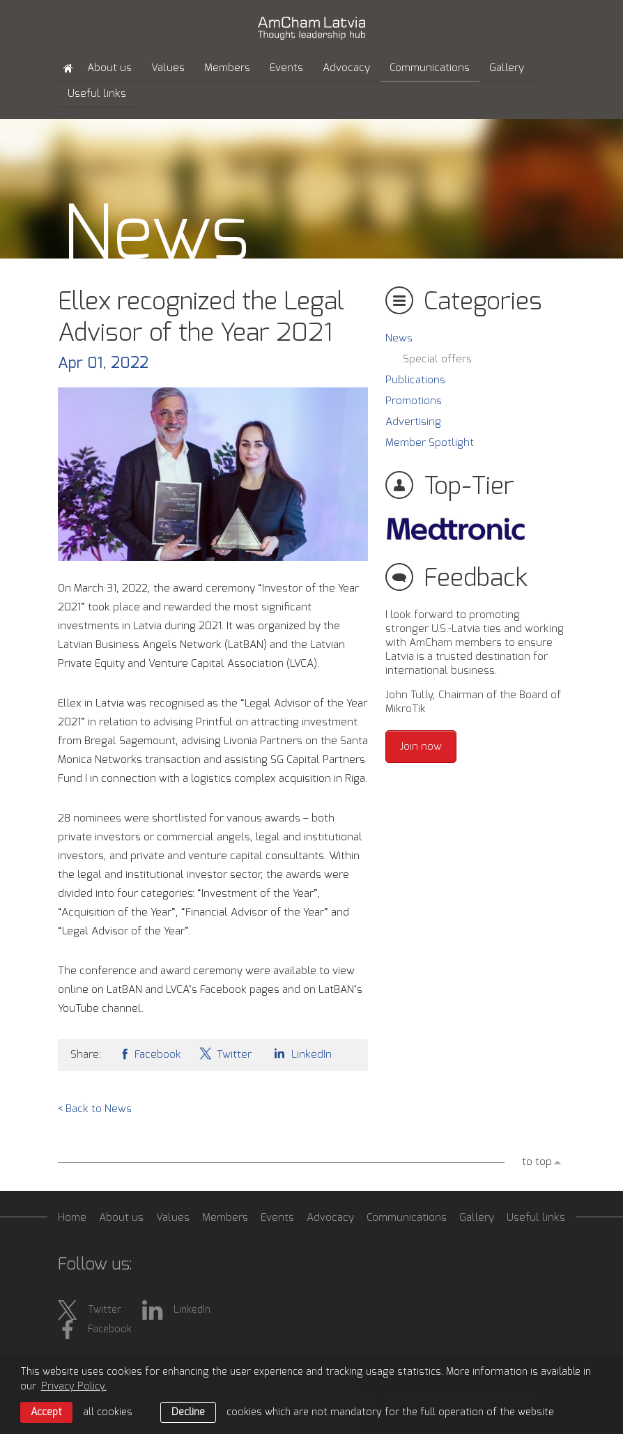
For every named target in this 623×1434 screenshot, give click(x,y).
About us (109, 68)
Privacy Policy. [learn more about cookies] (74, 1386)
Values (168, 68)
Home (72, 1217)
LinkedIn (300, 1053)
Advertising (413, 422)
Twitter (225, 1053)
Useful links (97, 93)
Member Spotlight (429, 443)
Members (227, 68)
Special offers (437, 359)
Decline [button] (188, 1412)
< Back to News (95, 1109)
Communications (430, 68)
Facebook (149, 1053)
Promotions (413, 401)
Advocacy (346, 68)
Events (286, 68)
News (399, 338)
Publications (415, 380)
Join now (421, 746)
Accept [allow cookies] (46, 1412)
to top (537, 1162)
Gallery (506, 68)
